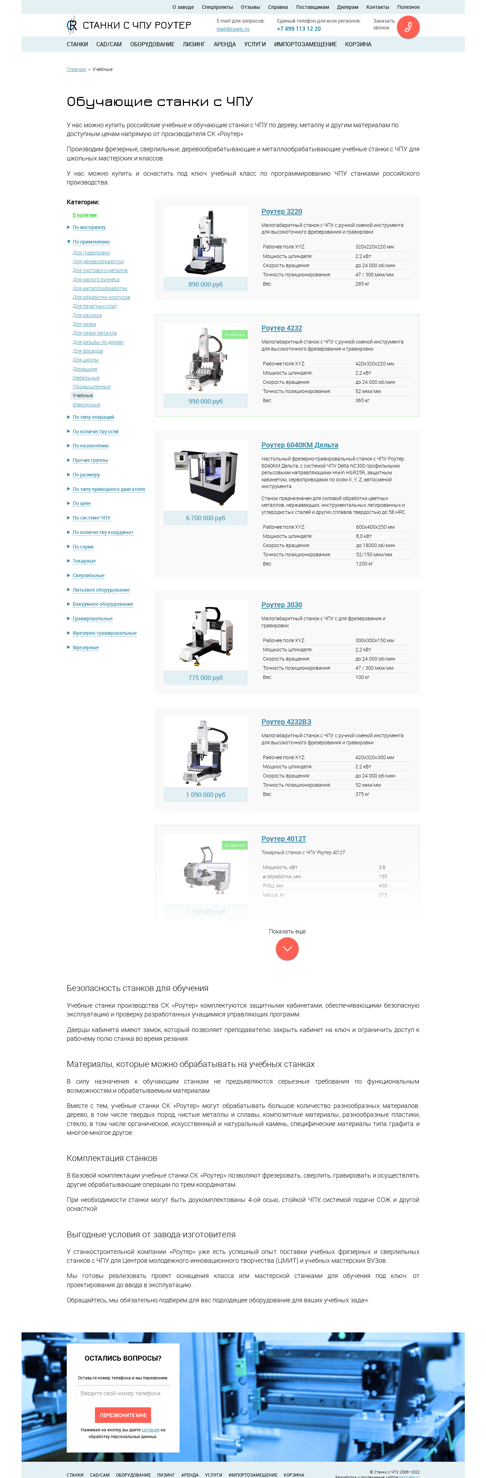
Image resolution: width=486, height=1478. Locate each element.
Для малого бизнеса (96, 279)
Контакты (377, 7)
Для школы (86, 359)
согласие (151, 1429)
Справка (278, 7)
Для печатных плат (95, 306)
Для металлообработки (100, 288)
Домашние (85, 368)
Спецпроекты (217, 7)
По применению (91, 241)
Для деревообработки (98, 261)
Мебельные (86, 377)
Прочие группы (90, 460)
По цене (82, 503)
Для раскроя (87, 315)
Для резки (84, 324)
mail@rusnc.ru (233, 28)
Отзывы (250, 7)
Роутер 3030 (282, 604)
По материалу (89, 227)
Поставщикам (312, 7)
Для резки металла (95, 332)
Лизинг (194, 44)
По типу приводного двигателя (109, 489)
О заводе (183, 7)
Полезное (408, 7)
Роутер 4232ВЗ (286, 721)
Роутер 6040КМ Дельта (300, 445)
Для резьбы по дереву (98, 342)
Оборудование (152, 44)
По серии (83, 546)
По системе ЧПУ (91, 517)
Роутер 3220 (282, 211)
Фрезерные (86, 647)
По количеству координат (103, 532)
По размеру (86, 474)
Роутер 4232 (282, 328)
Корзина (358, 44)
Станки (77, 44)
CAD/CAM (109, 44)
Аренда (225, 44)
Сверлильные (88, 575)
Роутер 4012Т (284, 838)
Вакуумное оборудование (103, 603)
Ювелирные (86, 404)
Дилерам (347, 7)
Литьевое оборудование (101, 589)
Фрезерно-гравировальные (105, 632)
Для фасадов (88, 350)
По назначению (91, 445)
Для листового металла (100, 270)
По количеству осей (96, 431)
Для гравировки (91, 252)
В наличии (85, 214)
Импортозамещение (305, 44)
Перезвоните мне (123, 1415)
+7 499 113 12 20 (299, 29)
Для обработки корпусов (101, 297)
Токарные (84, 560)
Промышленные (91, 386)
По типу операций (93, 417)
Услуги (255, 44)
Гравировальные (93, 618)
